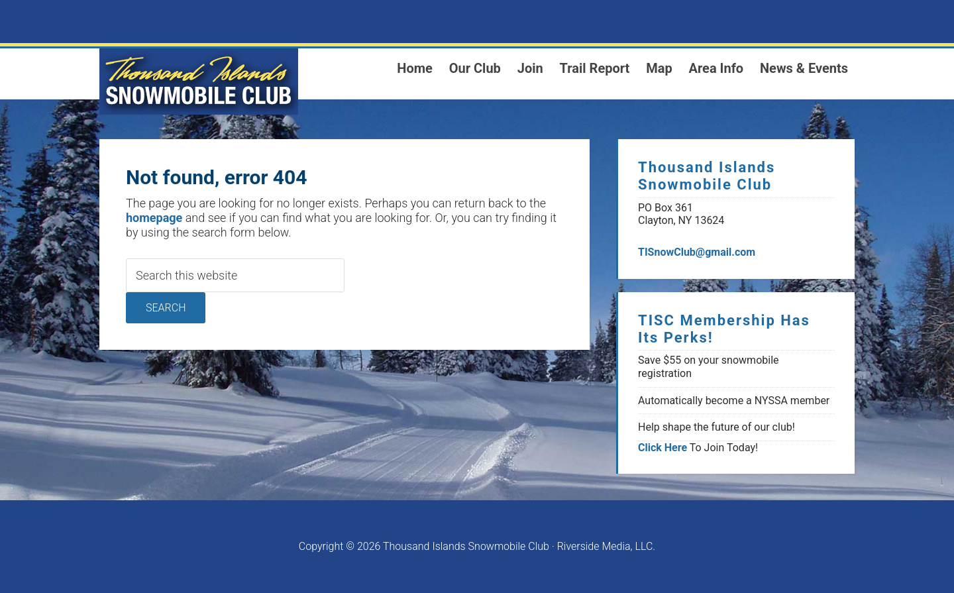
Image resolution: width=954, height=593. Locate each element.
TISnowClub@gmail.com (696, 252)
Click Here (662, 447)
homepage (154, 218)
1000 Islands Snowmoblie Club (198, 81)
